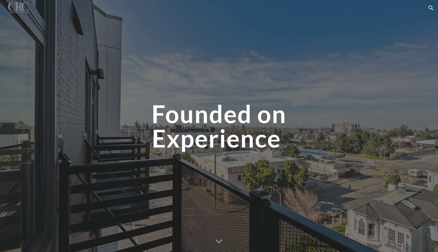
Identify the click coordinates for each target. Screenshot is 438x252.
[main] (219, 126)
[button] (431, 8)
